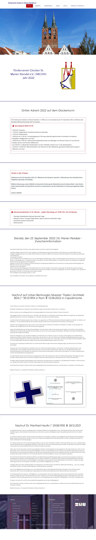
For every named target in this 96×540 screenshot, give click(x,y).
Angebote (38, 5)
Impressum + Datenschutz (77, 5)
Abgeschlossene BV (37, 513)
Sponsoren (34, 508)
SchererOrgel (16, 520)
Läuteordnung (16, 515)
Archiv (65, 5)
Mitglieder (34, 506)
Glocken (15, 513)
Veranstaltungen (17, 506)
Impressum (35, 518)
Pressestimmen (16, 510)
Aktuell (29, 5)
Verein (58, 5)
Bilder (33, 503)
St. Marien (15, 518)
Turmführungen (16, 508)
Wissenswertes (48, 5)
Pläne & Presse (36, 515)
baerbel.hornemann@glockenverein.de (63, 512)
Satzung (34, 510)
